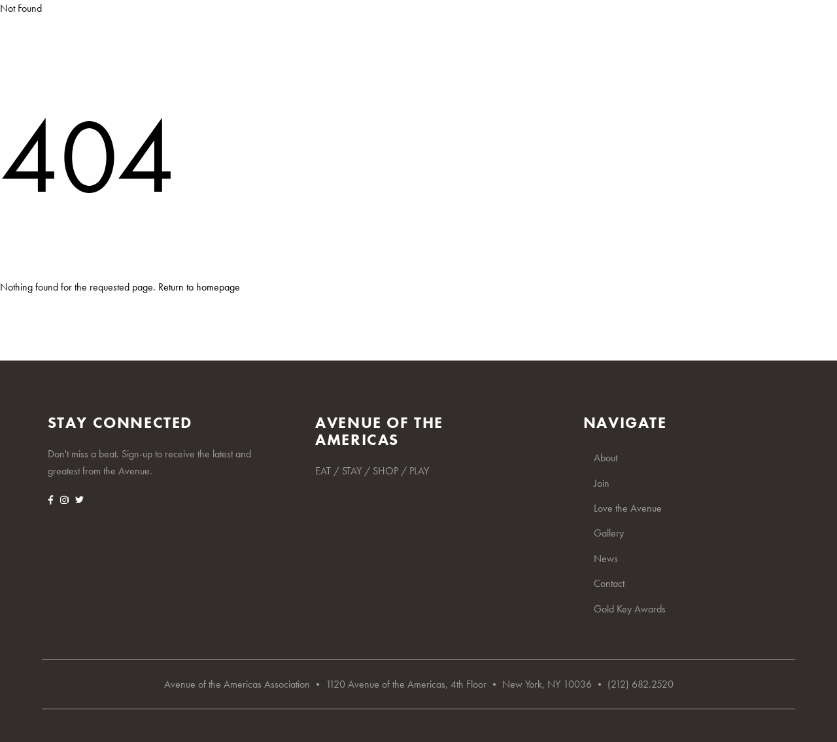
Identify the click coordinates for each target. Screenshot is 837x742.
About (293, 29)
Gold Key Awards (756, 29)
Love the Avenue (434, 29)
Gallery (528, 29)
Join (348, 29)
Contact (655, 29)
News (591, 29)
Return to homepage (199, 287)
